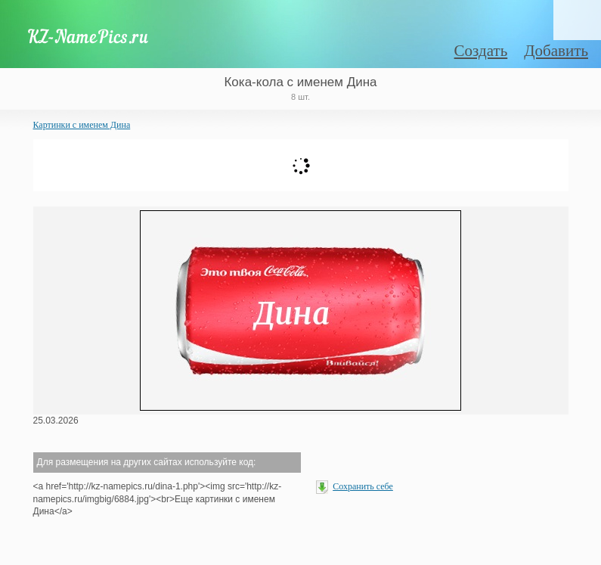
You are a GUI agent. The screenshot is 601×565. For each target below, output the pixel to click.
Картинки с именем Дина (82, 125)
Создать (481, 51)
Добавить (556, 51)
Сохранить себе (363, 486)
